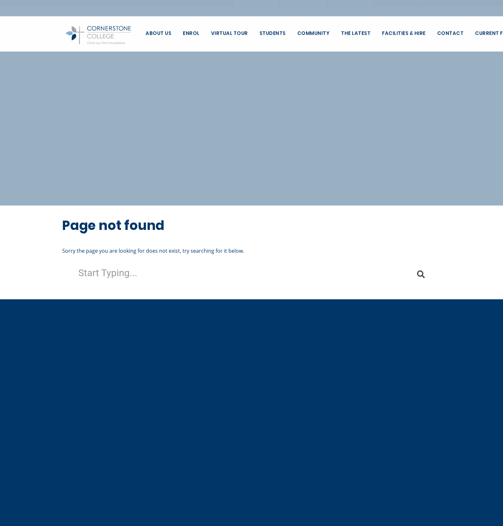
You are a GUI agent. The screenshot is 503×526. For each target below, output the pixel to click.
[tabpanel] (251, 103)
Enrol (191, 33)
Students (273, 33)
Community (313, 33)
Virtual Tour (229, 33)
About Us (158, 33)
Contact (450, 33)
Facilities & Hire (404, 33)
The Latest (356, 33)
